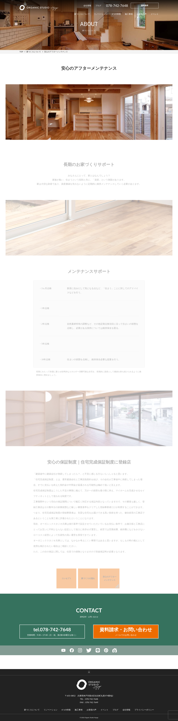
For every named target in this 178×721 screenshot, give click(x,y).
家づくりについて (33, 52)
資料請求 (144, 5)
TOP (21, 52)
